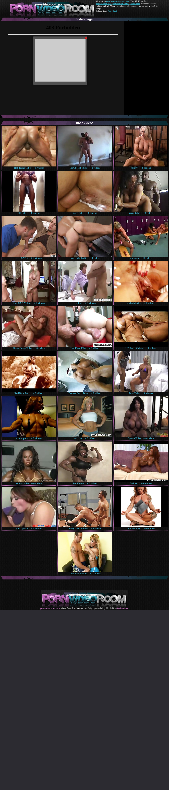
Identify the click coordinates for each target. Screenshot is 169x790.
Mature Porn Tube (104, 4)
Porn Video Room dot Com (117, 1)
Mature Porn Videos (121, 4)
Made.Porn (135, 4)
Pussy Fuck (112, 11)
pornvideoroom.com (50, 608)
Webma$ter (122, 608)
